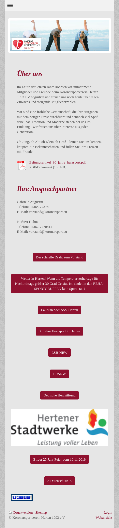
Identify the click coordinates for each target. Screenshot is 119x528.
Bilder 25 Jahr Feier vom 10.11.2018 (59, 459)
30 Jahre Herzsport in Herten (59, 331)
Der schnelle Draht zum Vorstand (59, 257)
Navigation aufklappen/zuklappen (59, 5)
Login (108, 512)
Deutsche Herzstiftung (60, 395)
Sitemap (41, 512)
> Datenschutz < (59, 481)
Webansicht (104, 517)
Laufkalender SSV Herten (59, 310)
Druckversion (21, 512)
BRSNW (59, 374)
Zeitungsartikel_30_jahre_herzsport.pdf (57, 162)
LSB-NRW (59, 353)
